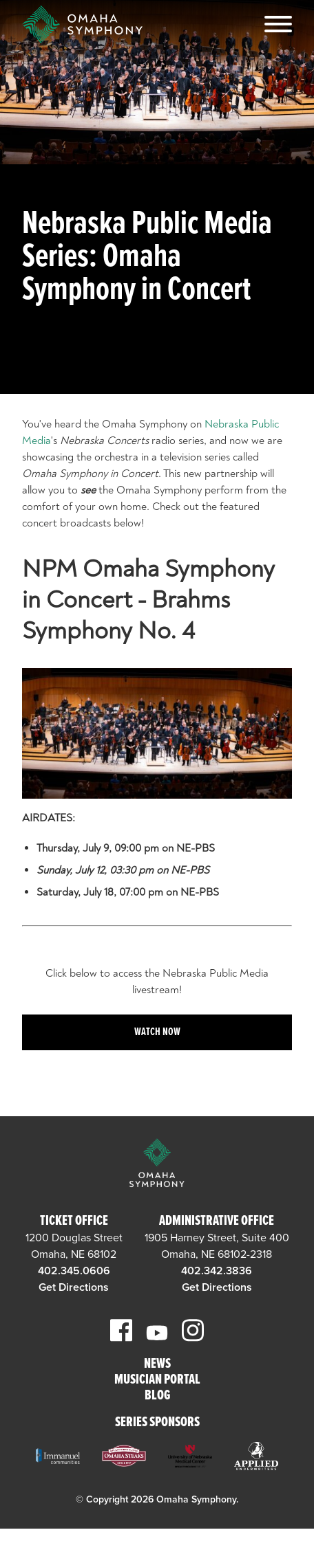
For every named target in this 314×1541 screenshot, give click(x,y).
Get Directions (74, 1287)
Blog (157, 1396)
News (157, 1365)
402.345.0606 (74, 1271)
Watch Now (157, 1032)
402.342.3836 (216, 1271)
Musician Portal (157, 1380)
